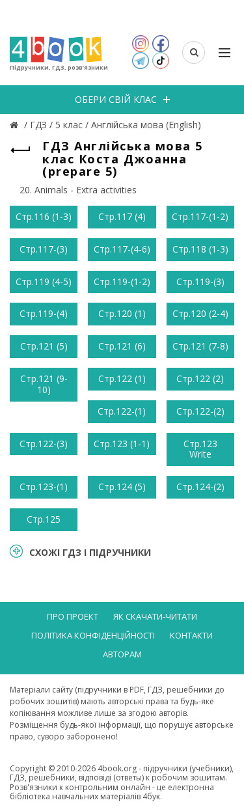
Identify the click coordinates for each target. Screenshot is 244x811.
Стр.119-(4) (44, 313)
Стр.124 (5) (122, 486)
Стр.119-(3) (200, 281)
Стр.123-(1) (44, 486)
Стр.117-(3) (44, 249)
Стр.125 (44, 519)
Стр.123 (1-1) (122, 443)
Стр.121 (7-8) (200, 346)
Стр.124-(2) (200, 486)
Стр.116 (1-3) (44, 216)
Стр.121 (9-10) (44, 384)
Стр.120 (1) (122, 313)
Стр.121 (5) (44, 346)
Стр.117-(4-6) (122, 249)
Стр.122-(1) (122, 411)
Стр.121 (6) (122, 346)
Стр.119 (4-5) (44, 281)
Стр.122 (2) (200, 378)
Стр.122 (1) (122, 378)
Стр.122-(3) (44, 443)
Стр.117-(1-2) (200, 216)
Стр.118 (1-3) (200, 249)
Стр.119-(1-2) (122, 281)
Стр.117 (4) (122, 216)
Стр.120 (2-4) (200, 313)
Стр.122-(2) (200, 411)
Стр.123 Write (200, 449)
